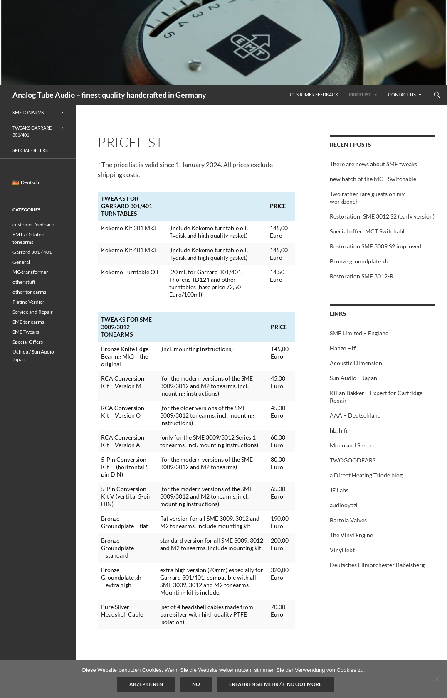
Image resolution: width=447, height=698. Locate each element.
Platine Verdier (28, 302)
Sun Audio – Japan (353, 377)
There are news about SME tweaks (373, 163)
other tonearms (29, 292)
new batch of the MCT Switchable (373, 178)
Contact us (402, 94)
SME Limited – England (359, 333)
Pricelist (360, 94)
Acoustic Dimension (356, 362)
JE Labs (339, 490)
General (21, 262)
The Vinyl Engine (351, 534)
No (196, 684)
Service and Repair (32, 312)
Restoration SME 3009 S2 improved (375, 246)
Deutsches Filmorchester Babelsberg (377, 564)
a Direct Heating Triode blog (366, 475)
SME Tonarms (28, 112)
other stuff (23, 282)
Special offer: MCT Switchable (368, 231)
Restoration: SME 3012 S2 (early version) (382, 216)
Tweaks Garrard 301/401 (32, 131)
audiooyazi (344, 505)
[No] (436, 679)
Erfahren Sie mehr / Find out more (275, 684)
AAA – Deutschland (355, 415)
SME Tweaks (25, 332)
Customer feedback (314, 94)
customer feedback (33, 224)
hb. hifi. (339, 430)
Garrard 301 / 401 (32, 252)
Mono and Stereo (352, 445)
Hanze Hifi (343, 347)
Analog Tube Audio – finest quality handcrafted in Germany (109, 94)
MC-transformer (30, 272)
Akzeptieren (146, 684)
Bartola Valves (348, 520)
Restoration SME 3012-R (361, 276)
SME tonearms (28, 322)
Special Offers (30, 150)
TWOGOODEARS (352, 460)
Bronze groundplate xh (359, 261)
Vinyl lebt (342, 549)
